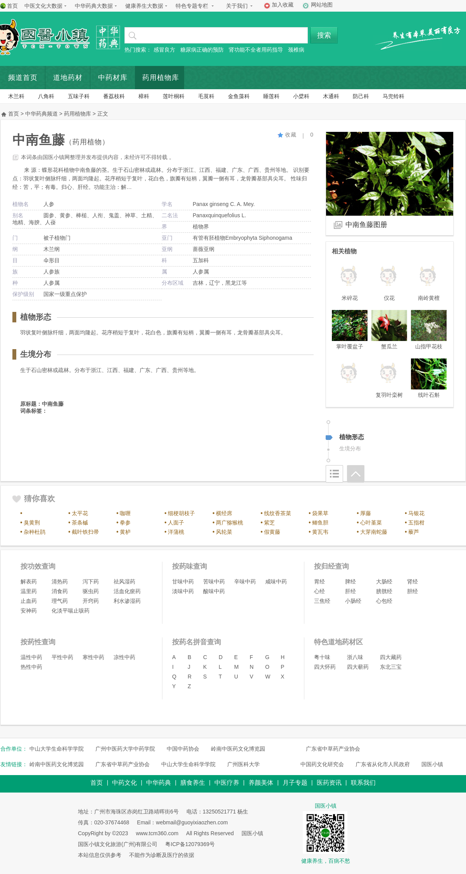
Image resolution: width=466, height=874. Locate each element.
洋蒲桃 (176, 532)
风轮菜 (224, 532)
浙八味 (355, 657)
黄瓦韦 (320, 532)
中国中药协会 (183, 749)
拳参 (125, 522)
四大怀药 (325, 667)
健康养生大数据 (144, 6)
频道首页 (23, 77)
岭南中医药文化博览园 (238, 749)
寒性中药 (93, 657)
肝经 (350, 591)
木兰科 (16, 96)
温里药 (29, 591)
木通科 (331, 96)
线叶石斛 (429, 395)
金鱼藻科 (239, 96)
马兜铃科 (393, 96)
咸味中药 (276, 581)
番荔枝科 (114, 96)
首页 (12, 6)
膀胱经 (384, 591)
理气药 (60, 601)
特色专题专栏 (192, 6)
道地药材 (68, 77)
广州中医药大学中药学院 (125, 749)
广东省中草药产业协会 (333, 749)
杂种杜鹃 (34, 532)
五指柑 (416, 522)
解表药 (29, 581)
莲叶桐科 (174, 96)
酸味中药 (214, 591)
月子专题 (295, 782)
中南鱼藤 (53, 404)
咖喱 (125, 513)
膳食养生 (192, 782)
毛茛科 (206, 96)
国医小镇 (432, 764)
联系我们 (363, 782)
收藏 (287, 135)
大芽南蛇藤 (373, 532)
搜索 (324, 35)
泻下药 (91, 581)
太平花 (80, 513)
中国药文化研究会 (322, 764)
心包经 (384, 601)
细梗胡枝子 (181, 513)
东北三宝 (391, 667)
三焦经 (322, 601)
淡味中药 (183, 591)
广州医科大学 (243, 764)
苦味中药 (214, 581)
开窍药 (91, 601)
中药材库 (113, 77)
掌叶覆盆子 (349, 346)
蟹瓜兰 (389, 346)
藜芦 (413, 532)
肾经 (412, 581)
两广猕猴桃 (229, 522)
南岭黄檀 (429, 298)
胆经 (412, 591)
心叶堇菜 (371, 522)
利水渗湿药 (127, 601)
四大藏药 (391, 657)
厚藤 (365, 513)
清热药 (60, 581)
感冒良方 (164, 50)
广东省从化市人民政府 (383, 764)
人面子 (176, 522)
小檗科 (301, 96)
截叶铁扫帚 (85, 532)
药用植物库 (160, 77)
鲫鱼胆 (320, 522)
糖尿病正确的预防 (202, 50)
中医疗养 (226, 782)
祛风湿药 (124, 581)
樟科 (143, 96)
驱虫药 (91, 591)
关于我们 (237, 6)
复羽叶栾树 (389, 395)
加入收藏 (282, 5)
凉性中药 (124, 657)
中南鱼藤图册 (366, 224)
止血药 (29, 601)
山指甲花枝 (428, 346)
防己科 (361, 96)
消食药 (60, 591)
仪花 (389, 298)
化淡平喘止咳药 (71, 610)
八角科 (46, 96)
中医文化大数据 (43, 6)
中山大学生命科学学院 (56, 749)
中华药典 (158, 782)
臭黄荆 (32, 522)
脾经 (350, 581)
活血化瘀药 (127, 591)
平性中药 (62, 657)
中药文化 (124, 782)
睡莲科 (271, 96)
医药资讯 (329, 782)
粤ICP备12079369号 (190, 844)
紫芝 (269, 522)
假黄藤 (272, 532)
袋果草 (320, 513)
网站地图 (322, 5)
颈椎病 (296, 50)
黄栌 (125, 532)
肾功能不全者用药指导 (256, 50)
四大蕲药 (358, 667)
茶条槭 (80, 522)
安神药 (29, 610)
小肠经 (353, 601)
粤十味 (322, 657)
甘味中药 (183, 581)
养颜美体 (261, 782)
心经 (319, 591)
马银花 (416, 513)
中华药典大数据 (94, 6)
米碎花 (350, 298)
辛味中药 (245, 581)
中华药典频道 (41, 114)
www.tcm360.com (157, 833)
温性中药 (31, 657)
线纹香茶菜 (277, 513)
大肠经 (384, 581)
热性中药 (31, 667)
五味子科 (79, 96)
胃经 (319, 581)
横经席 (224, 513)
